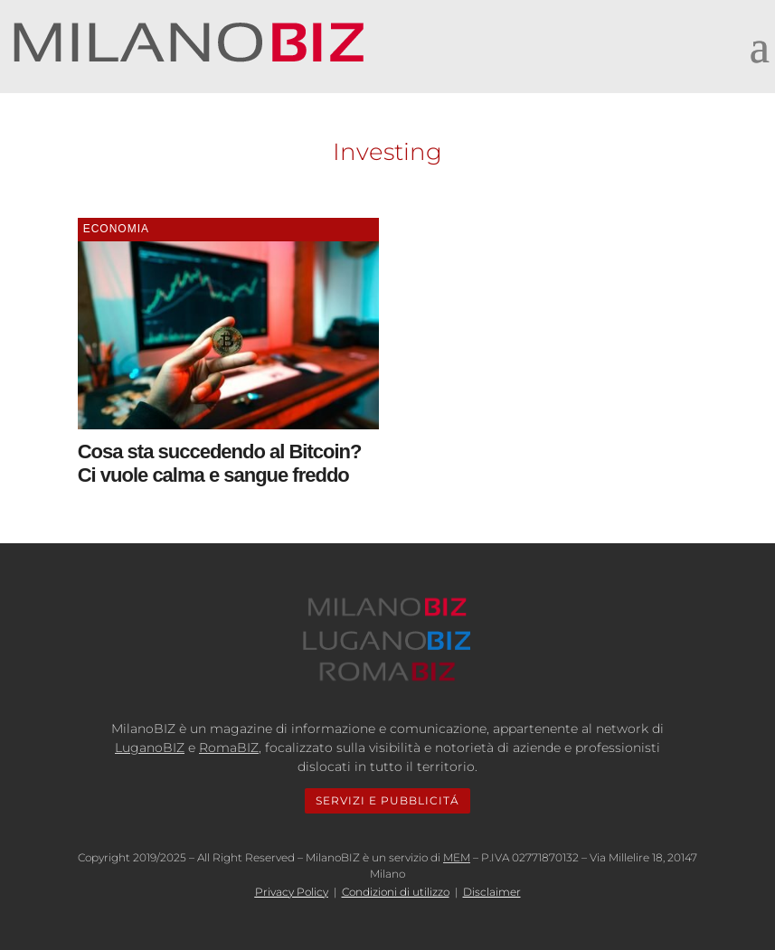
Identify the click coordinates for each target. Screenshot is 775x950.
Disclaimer (492, 891)
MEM (456, 857)
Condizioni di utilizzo (395, 891)
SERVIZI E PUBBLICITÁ (387, 800)
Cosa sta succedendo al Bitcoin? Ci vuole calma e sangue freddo (220, 463)
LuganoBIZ (149, 747)
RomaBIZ (229, 747)
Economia (116, 228)
